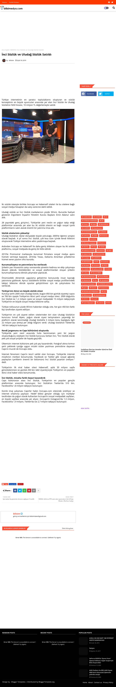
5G (102, 221)
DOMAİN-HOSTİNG (106, 284)
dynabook (105, 280)
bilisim (16, 513)
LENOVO (103, 232)
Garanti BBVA (97, 273)
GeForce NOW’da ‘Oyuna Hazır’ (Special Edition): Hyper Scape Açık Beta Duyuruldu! (101, 660)
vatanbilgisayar (100, 295)
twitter (107, 94)
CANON (86, 269)
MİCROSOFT (87, 262)
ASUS (85, 239)
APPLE (94, 239)
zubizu (86, 273)
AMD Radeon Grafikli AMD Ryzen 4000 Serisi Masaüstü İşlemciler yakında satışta (100, 672)
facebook (90, 94)
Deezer (94, 288)
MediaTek (87, 280)
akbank (101, 250)
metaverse (104, 288)
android (100, 303)
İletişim (91, 648)
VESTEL (86, 247)
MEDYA (13, 50)
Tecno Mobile (104, 277)
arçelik (95, 299)
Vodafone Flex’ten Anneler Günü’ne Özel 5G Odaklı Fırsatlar (96, 350)
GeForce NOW (97, 269)
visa (104, 291)
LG (106, 217)
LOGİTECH (97, 258)
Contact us (98, 682)
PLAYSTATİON (99, 254)
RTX (109, 303)
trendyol (86, 258)
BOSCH (86, 299)
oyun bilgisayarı (89, 303)
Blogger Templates (18, 682)
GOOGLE (106, 262)
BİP (97, 262)
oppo (94, 224)
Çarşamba (12, 484)
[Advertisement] (58, 29)
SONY (95, 235)
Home (85, 682)
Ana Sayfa (5, 50)
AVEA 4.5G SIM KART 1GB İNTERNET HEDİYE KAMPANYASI (101, 639)
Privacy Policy (108, 682)
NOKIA (103, 247)
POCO (105, 265)
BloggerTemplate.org (46, 682)
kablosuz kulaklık (89, 250)
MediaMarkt (104, 224)
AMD (110, 250)
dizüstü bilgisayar (89, 277)
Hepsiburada (98, 228)
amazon (96, 265)
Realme (102, 243)
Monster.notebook (89, 243)
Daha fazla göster (67, 528)
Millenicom (87, 295)
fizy (96, 280)
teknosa (86, 235)
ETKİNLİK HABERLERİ (90, 221)
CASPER (86, 228)
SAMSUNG (87, 217)
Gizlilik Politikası (14, 2)
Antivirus (105, 235)
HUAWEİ (98, 217)
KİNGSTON (87, 254)
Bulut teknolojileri (89, 284)
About (90, 682)
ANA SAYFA (85, 408)
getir (85, 288)
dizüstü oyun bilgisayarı (91, 291)
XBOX (109, 269)
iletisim (4, 2)
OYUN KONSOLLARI (90, 232)
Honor (86, 224)
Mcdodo (86, 265)
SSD (94, 247)
